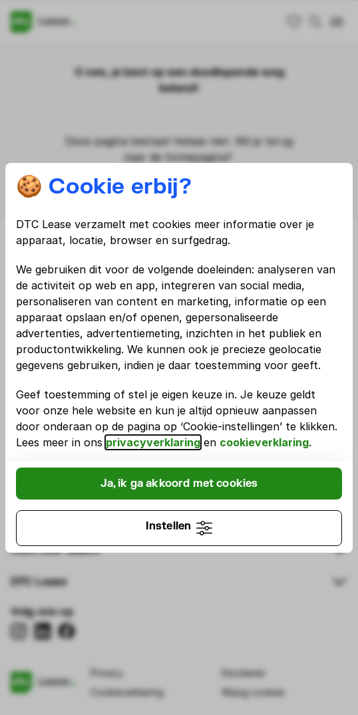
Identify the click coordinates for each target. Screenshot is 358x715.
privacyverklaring (153, 442)
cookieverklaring (264, 442)
